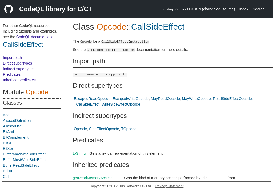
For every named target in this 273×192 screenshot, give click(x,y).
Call (6, 176)
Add (6, 115)
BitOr (7, 143)
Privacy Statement (169, 186)
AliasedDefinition (17, 120)
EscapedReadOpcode (92, 99)
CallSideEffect (23, 44)
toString (79, 153)
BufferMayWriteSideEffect (24, 154)
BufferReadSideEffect (21, 165)
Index (243, 9)
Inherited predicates (19, 80)
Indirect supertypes (18, 69)
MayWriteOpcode (196, 99)
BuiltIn (8, 171)
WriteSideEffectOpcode (121, 104)
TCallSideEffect (86, 104)
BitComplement (16, 137)
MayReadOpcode (165, 99)
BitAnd (8, 132)
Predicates (12, 74)
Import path (12, 57)
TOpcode (128, 129)
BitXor (8, 148)
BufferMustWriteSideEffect (24, 160)
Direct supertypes (17, 63)
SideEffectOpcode (104, 129)
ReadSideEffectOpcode (232, 99)
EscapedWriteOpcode (131, 99)
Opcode (37, 91)
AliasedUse (12, 126)
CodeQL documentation (35, 37)
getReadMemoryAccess (93, 178)
